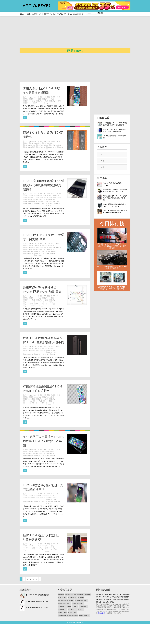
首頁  (23, 14)
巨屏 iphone (28, 103)
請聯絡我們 (101, 613)
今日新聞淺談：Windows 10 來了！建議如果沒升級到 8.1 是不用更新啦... (115, 124)
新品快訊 (38, 255)
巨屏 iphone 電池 (49, 143)
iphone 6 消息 (55, 201)
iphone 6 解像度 (50, 199)
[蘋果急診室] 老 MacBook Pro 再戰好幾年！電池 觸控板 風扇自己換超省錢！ (115, 198)
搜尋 (100, 13)
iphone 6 (50, 203)
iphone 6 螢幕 (44, 201)
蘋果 (26, 99)
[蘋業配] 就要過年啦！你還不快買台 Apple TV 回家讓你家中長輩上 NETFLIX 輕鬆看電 (112, 246)
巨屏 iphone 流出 (30, 101)
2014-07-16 (57, 494)
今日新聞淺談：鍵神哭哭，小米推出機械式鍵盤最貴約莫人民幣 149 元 (115, 190)
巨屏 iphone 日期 (49, 397)
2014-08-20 (57, 194)
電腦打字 (81, 609)
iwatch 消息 (28, 401)
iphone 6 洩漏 (52, 251)
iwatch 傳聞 (41, 403)
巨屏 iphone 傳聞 (30, 350)
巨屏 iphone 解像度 (36, 196)
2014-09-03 (57, 141)
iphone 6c (38, 302)
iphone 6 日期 (40, 550)
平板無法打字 (72, 609)
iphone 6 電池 (50, 249)
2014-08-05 (57, 346)
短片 (29, 14)
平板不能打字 (62, 609)
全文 (25, 118)
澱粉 (84, 14)
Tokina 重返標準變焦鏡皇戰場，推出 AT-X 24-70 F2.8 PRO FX (114, 205)
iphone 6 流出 (29, 203)
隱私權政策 (79, 622)
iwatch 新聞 (48, 401)
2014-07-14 (57, 544)
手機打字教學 (62, 612)
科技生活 (48, 14)
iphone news (38, 103)
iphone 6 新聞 (40, 203)
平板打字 (75, 606)
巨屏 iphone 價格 (43, 300)
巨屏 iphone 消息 (49, 99)
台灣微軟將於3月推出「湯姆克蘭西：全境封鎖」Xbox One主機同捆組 (112, 288)
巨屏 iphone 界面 (36, 99)
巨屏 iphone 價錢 (30, 300)
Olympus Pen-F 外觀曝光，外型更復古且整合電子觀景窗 (112, 267)
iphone (61, 147)
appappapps (32, 97)
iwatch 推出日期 (29, 403)
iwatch (49, 403)
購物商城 (77, 14)
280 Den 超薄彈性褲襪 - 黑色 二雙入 (36, 608)
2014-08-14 (57, 296)
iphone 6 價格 (52, 304)
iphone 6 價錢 (40, 304)
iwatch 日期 (38, 401)
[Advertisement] (79, 34)
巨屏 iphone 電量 (36, 143)
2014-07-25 (57, 449)
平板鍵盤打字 (83, 606)
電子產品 (68, 14)
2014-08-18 (57, 243)
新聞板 (35, 14)
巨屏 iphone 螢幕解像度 (52, 196)
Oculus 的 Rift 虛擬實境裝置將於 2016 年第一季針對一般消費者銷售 (115, 211)
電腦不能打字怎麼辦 (64, 606)
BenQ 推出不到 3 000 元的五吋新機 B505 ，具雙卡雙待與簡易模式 (114, 130)
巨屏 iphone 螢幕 (30, 197)
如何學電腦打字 (84, 615)
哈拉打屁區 (58, 14)
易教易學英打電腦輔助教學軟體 (68, 615)
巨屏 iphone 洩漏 (43, 101)
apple (41, 14)
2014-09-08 (57, 97)
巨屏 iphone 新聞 (56, 101)
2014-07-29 (57, 395)
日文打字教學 (72, 612)
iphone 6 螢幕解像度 (31, 201)
